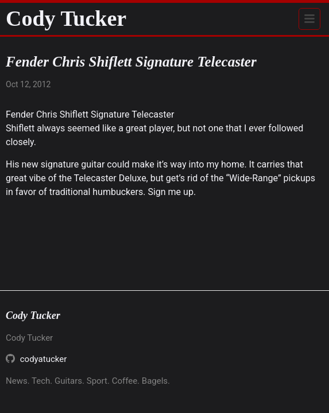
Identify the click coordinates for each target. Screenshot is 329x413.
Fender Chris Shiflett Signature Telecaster (90, 114)
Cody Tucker (66, 18)
